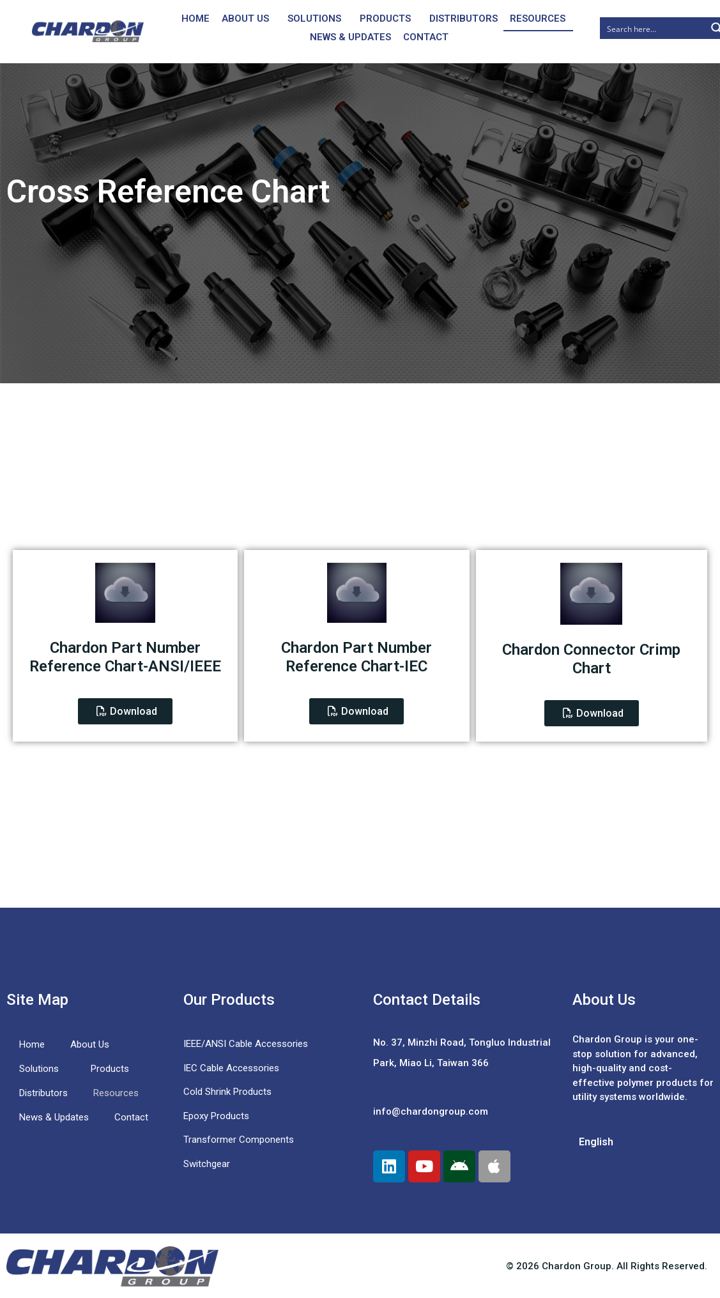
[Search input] (653, 28)
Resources (537, 18)
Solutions (314, 18)
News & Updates (350, 37)
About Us (245, 18)
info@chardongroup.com (430, 1111)
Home (195, 18)
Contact (425, 37)
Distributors (463, 18)
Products (385, 18)
